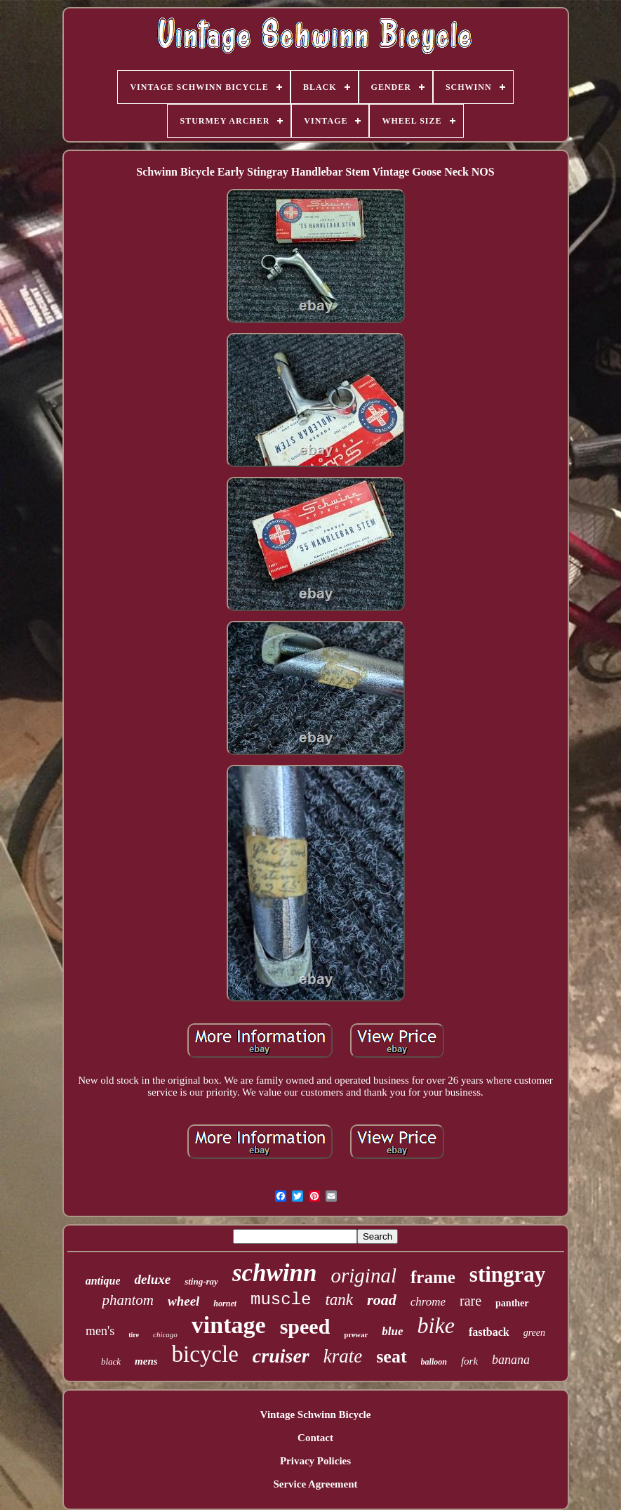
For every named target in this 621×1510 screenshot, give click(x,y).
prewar (356, 1334)
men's (100, 1331)
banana (511, 1360)
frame (432, 1277)
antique (103, 1281)
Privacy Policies (315, 1460)
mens (146, 1361)
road (381, 1299)
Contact (315, 1437)
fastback (489, 1332)
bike (436, 1325)
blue (392, 1331)
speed (305, 1326)
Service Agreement (315, 1484)
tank (339, 1299)
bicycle (205, 1354)
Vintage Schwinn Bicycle (315, 1414)
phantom (128, 1300)
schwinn (274, 1273)
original (363, 1275)
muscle (281, 1299)
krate (342, 1356)
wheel (183, 1301)
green (534, 1332)
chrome (428, 1301)
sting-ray (201, 1281)
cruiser (281, 1356)
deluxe (152, 1279)
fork (469, 1361)
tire (133, 1335)
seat (391, 1356)
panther (511, 1303)
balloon (434, 1362)
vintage (229, 1325)
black (111, 1361)
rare (470, 1300)
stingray (507, 1274)
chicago (165, 1334)
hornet (224, 1303)
